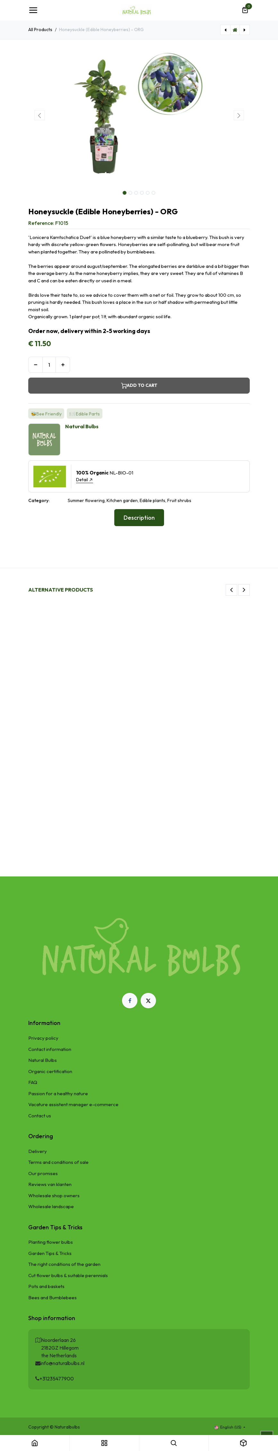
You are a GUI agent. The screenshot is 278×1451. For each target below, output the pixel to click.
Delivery (37, 1151)
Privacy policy (43, 1038)
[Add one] (63, 364)
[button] (39, 115)
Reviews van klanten (50, 1184)
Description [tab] (139, 517)
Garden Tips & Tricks (50, 1253)
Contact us (39, 1116)
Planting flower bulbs (50, 1242)
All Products (40, 29)
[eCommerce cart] (245, 10)
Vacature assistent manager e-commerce (73, 1104)
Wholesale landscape (51, 1206)
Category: (38, 500)
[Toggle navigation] (33, 10)
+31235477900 (56, 1378)
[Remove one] (35, 364)
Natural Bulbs (42, 1060)
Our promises (43, 1173)
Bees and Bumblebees (52, 1297)
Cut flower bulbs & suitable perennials (68, 1275)
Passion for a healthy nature (58, 1093)
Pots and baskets (46, 1286)
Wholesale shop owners (54, 1195)
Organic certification (50, 1071)
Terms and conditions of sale (58, 1162)
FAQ (32, 1082)
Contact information (49, 1049)
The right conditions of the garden (64, 1264)
